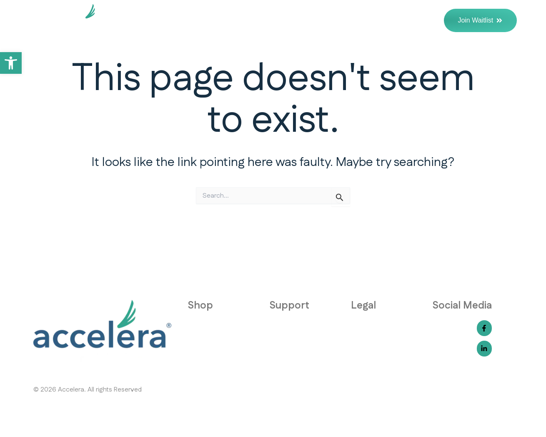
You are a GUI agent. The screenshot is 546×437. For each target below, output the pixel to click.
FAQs (311, 20)
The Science (356, 20)
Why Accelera (256, 20)
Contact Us (413, 20)
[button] (11, 63)
